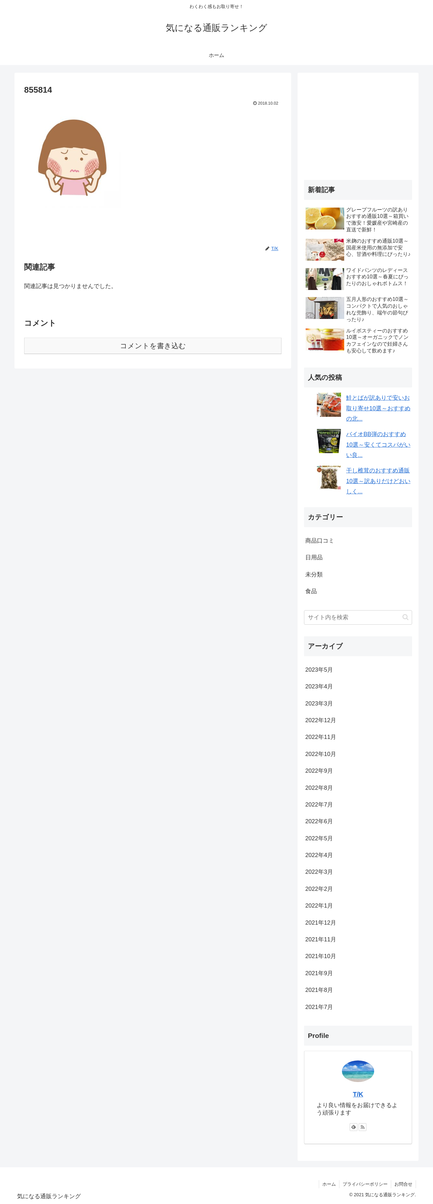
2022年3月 (319, 872)
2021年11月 (320, 939)
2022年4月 (319, 855)
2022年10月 (320, 754)
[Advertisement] (358, 124)
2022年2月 (319, 889)
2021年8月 (319, 990)
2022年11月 (320, 737)
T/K (358, 1094)
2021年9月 (319, 973)
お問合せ (403, 1184)
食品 (311, 591)
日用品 (314, 557)
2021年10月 (320, 956)
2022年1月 (319, 905)
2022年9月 (319, 771)
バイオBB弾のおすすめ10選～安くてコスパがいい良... (378, 444)
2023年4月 (319, 686)
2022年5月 (319, 838)
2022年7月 (319, 804)
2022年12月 (320, 720)
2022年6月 (319, 821)
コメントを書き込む (153, 346)
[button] (405, 617)
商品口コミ (319, 540)
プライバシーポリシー (365, 1184)
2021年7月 (319, 1007)
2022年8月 (319, 788)
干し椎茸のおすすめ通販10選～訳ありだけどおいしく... (378, 481)
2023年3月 (319, 703)
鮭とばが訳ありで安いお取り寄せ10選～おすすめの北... (378, 408)
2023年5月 (319, 670)
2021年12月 (320, 922)
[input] (358, 617)
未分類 (314, 574)
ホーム (329, 1184)
